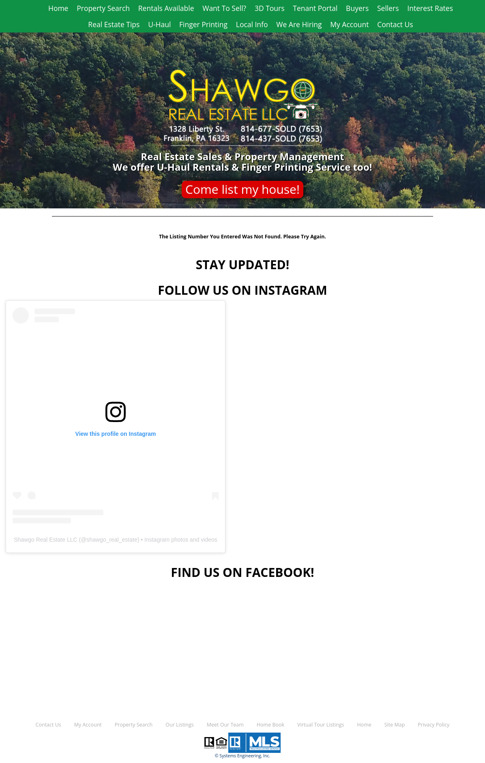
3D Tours (270, 8)
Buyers (357, 8)
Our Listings (179, 724)
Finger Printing (203, 24)
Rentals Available (166, 8)
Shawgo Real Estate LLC (45, 539)
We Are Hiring (299, 24)
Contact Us (395, 24)
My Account (349, 24)
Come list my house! (242, 189)
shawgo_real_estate (111, 539)
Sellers (388, 8)
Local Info (252, 24)
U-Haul (159, 24)
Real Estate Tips (113, 24)
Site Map (394, 724)
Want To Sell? (224, 8)
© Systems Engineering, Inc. (242, 756)
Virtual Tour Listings (320, 724)
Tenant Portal (315, 8)
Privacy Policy (433, 724)
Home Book (270, 724)
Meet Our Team (225, 724)
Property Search (103, 8)
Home (58, 8)
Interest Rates (430, 8)
